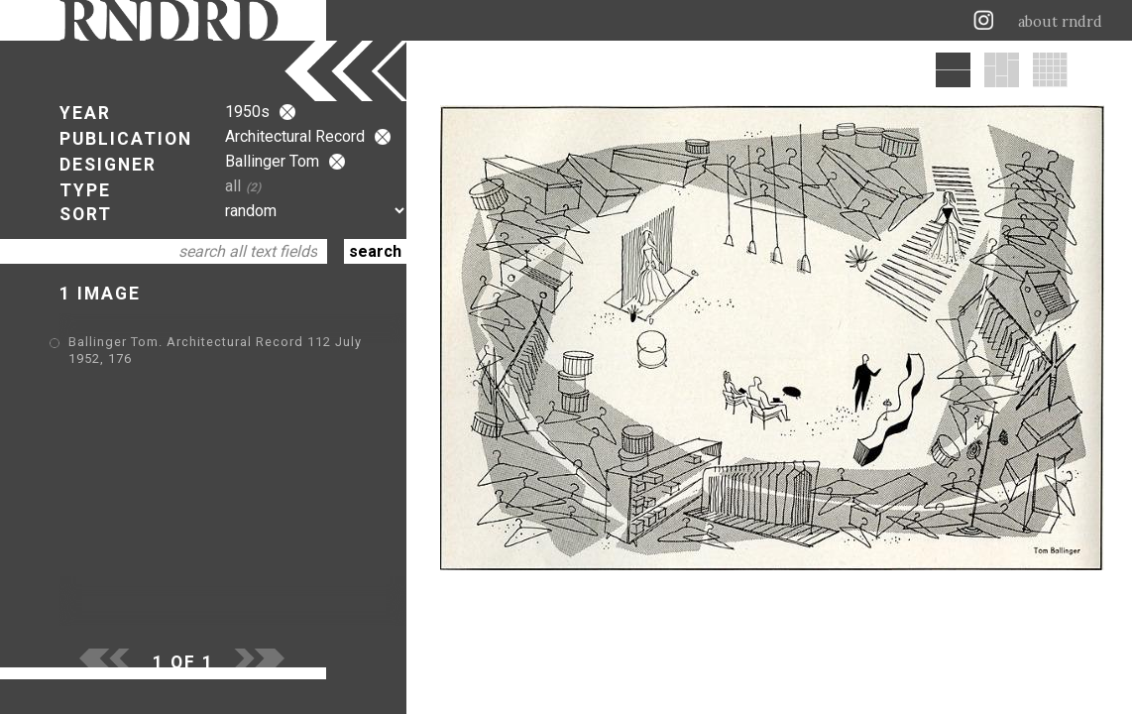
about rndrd (1060, 22)
